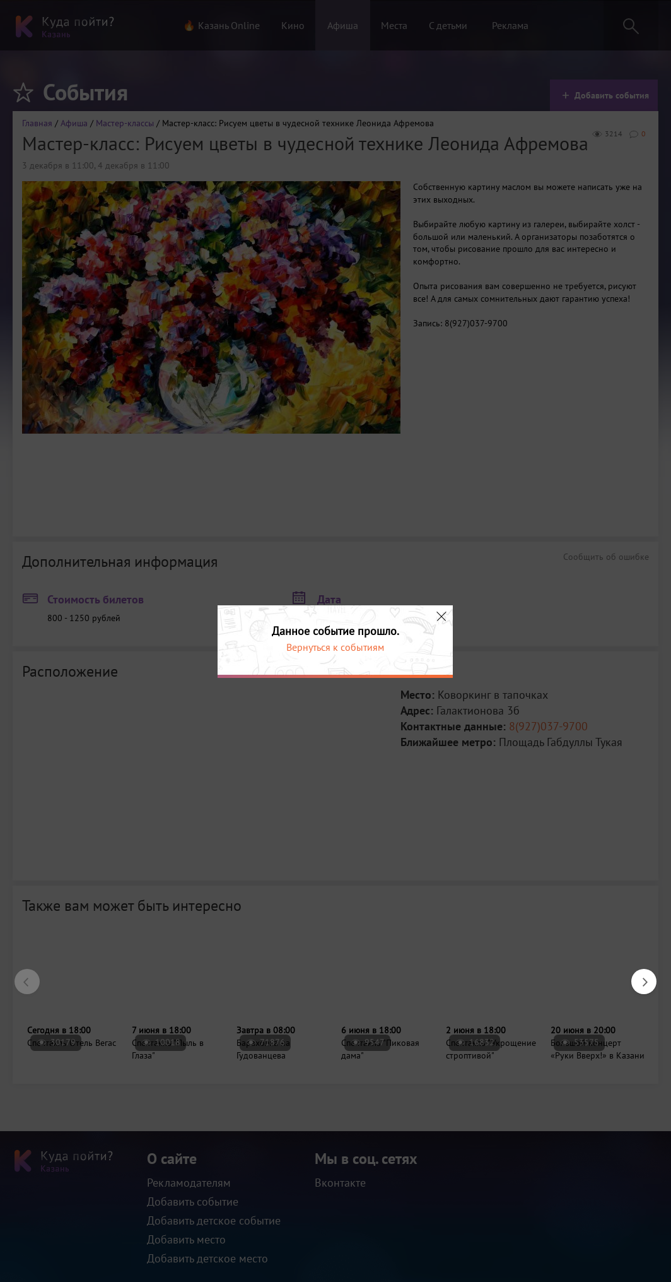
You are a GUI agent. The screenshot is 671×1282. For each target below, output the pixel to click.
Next (637, 975)
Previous (21, 975)
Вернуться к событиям (335, 647)
